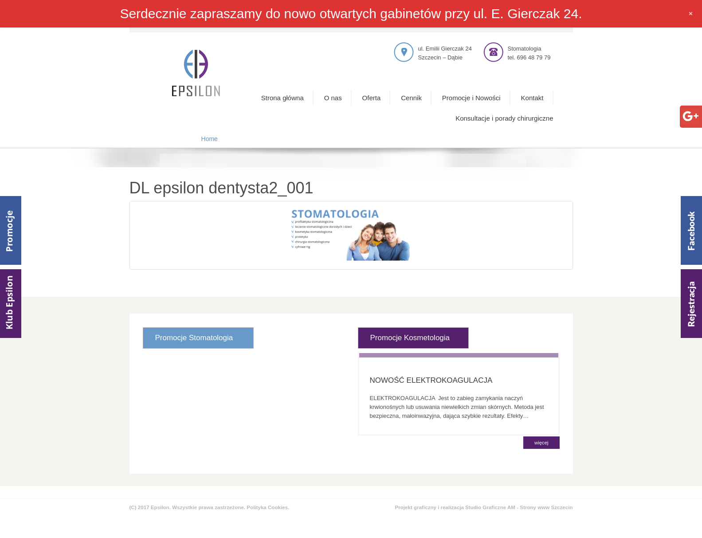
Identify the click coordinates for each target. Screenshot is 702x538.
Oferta (371, 98)
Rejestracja (691, 303)
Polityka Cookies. (268, 507)
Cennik (411, 98)
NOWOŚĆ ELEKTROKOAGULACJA (431, 380)
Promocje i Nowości (471, 98)
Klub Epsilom (10, 303)
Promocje (10, 230)
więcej (541, 442)
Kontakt (532, 98)
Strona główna (282, 98)
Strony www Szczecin (546, 507)
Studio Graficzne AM (490, 507)
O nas (333, 98)
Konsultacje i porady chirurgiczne (504, 118)
